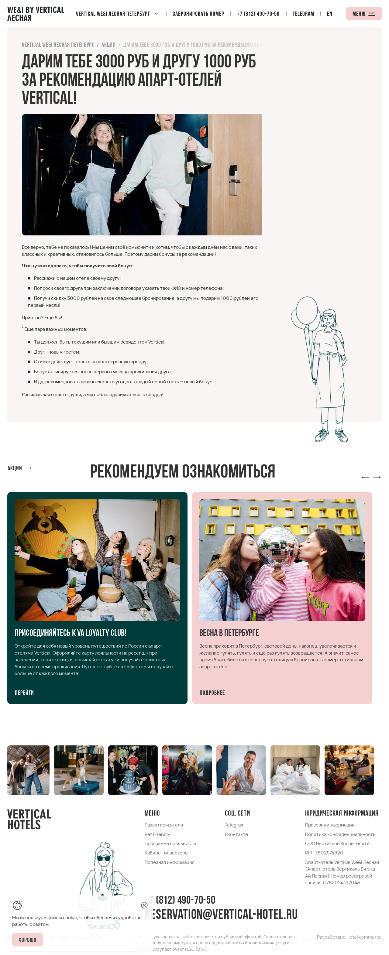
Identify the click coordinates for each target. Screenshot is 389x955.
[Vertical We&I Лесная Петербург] (118, 13)
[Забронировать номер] (199, 13)
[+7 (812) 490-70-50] (258, 13)
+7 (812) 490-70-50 (180, 900)
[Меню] (364, 13)
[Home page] (35, 13)
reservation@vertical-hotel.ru (221, 915)
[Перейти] (24, 692)
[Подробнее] (212, 692)
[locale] (330, 13)
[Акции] (19, 468)
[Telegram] (303, 13)
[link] (58, 45)
